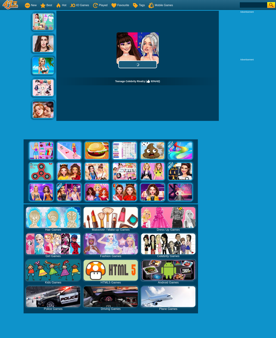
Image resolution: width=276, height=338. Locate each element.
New (31, 5)
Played (100, 5)
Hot (61, 5)
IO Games (79, 5)
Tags (139, 5)
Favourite (120, 5)
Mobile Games (160, 5)
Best (46, 5)
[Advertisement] (16, 63)
